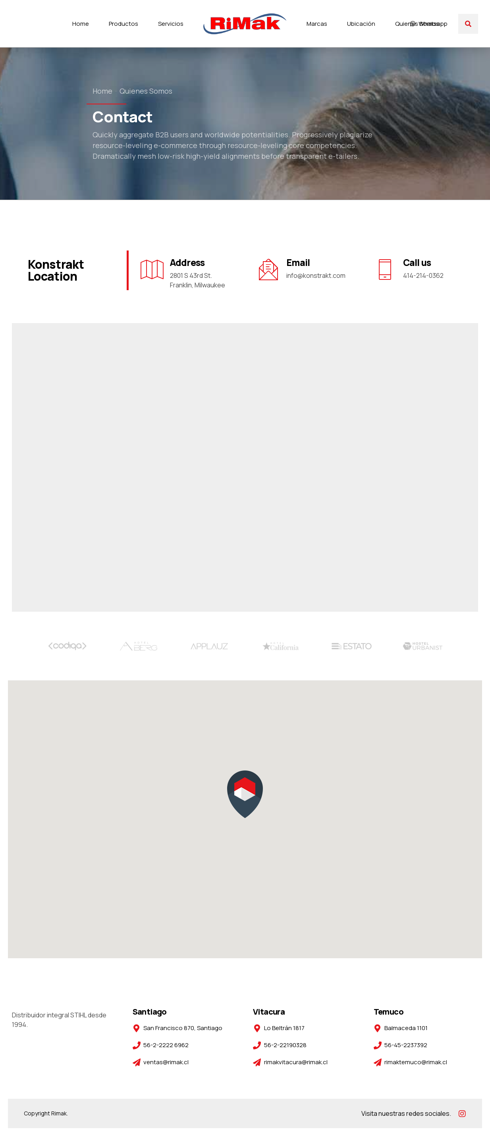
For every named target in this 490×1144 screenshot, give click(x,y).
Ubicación (361, 23)
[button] (245, 794)
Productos (123, 23)
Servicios (170, 23)
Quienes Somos (417, 23)
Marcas (317, 23)
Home (80, 23)
